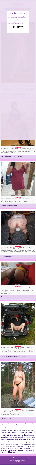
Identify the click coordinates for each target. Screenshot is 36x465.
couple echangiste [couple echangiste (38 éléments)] (9, 435)
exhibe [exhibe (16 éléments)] (23, 437)
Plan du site (18, 461)
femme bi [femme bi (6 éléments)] (27, 437)
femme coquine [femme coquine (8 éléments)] (32, 437)
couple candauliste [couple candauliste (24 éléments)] (18, 432)
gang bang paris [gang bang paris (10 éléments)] (4, 444)
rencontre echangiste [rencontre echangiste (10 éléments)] (12, 450)
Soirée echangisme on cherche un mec (11, 156)
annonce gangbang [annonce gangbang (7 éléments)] (4, 430)
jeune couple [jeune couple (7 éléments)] (3, 446)
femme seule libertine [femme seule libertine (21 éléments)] (8, 442)
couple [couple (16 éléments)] (9, 432)
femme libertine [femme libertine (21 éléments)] (16, 439)
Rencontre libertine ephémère (9, 205)
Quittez (18, 30)
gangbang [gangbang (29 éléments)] (29, 442)
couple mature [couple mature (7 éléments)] (13, 437)
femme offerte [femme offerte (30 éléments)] (28, 439)
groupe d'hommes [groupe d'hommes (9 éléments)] (24, 444)
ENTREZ (18, 27)
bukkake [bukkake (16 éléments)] (15, 430)
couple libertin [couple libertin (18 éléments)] (5, 437)
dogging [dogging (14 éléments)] (18, 437)
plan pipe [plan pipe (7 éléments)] (16, 448)
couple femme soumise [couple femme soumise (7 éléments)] (30, 435)
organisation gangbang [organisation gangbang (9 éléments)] (20, 446)
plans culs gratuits (19, 424)
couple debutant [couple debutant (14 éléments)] (30, 432)
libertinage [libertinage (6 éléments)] (7, 446)
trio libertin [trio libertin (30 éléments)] (9, 452)
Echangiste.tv (9, 457)
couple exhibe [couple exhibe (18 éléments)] (21, 435)
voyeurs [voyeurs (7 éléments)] (15, 452)
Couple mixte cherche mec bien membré (12, 297)
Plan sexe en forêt (6, 418)
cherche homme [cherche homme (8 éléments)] (4, 432)
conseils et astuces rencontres (12, 423)
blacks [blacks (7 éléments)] (11, 430)
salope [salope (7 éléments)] (29, 450)
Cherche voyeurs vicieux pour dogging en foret (13, 356)
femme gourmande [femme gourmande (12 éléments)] (6, 439)
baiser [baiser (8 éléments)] (9, 430)
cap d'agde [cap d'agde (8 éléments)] (31, 430)
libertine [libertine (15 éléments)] (12, 446)
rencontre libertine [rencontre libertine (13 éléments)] (22, 450)
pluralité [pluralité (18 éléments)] (21, 448)
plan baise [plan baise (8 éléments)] (13, 448)
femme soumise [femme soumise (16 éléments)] (20, 442)
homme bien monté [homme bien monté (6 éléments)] (31, 444)
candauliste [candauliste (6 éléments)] (27, 430)
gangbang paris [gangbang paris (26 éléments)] (14, 444)
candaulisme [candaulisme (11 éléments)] (21, 430)
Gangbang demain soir (7, 256)
